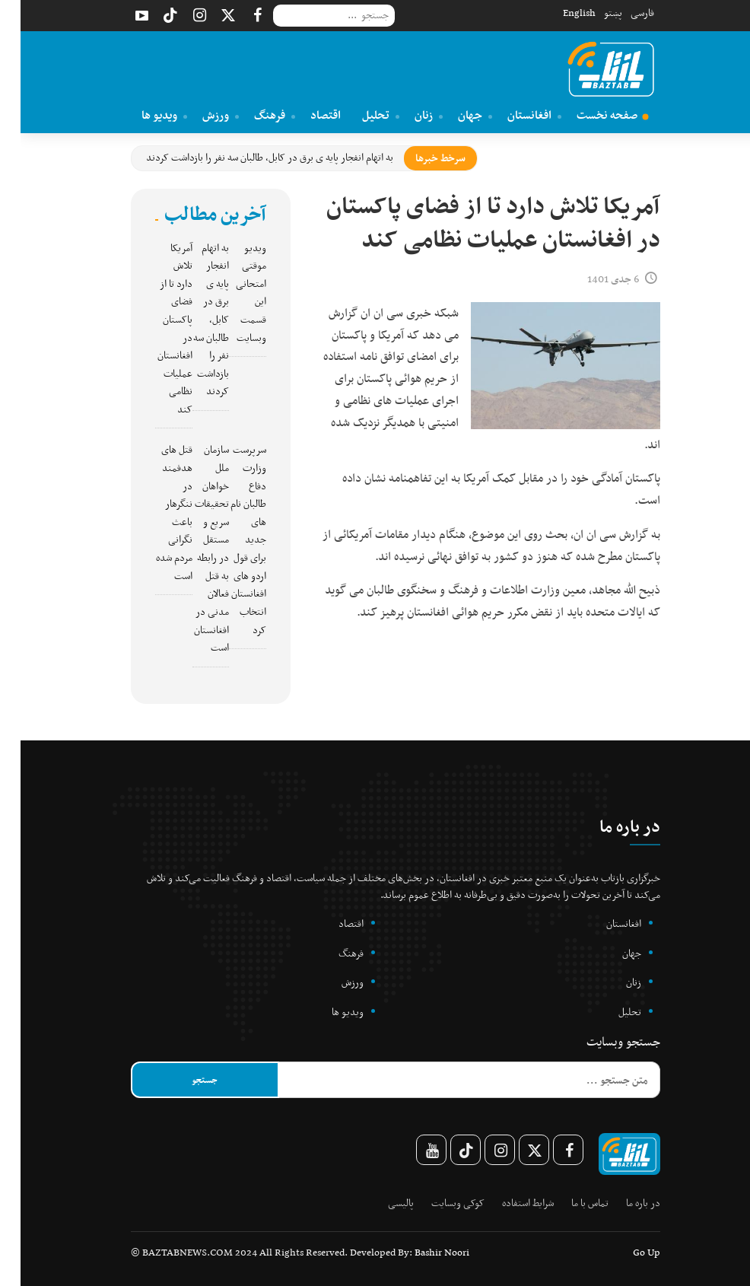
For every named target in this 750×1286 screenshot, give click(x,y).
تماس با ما (569, 1203)
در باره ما (622, 1203)
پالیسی (380, 1203)
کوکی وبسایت (437, 1203)
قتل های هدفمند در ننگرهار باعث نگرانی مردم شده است (153, 512)
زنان (408, 115)
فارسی (622, 12)
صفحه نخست (592, 115)
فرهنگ (254, 115)
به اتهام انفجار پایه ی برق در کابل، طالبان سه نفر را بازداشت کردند (249, 157)
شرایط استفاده (507, 1203)
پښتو (592, 12)
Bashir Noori (421, 1252)
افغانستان (514, 115)
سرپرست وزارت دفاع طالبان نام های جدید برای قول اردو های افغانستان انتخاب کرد (228, 539)
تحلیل (360, 115)
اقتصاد (305, 115)
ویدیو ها (144, 115)
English (558, 12)
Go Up (626, 1252)
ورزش (200, 115)
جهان (454, 115)
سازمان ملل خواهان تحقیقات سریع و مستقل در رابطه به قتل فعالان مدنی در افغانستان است (190, 548)
